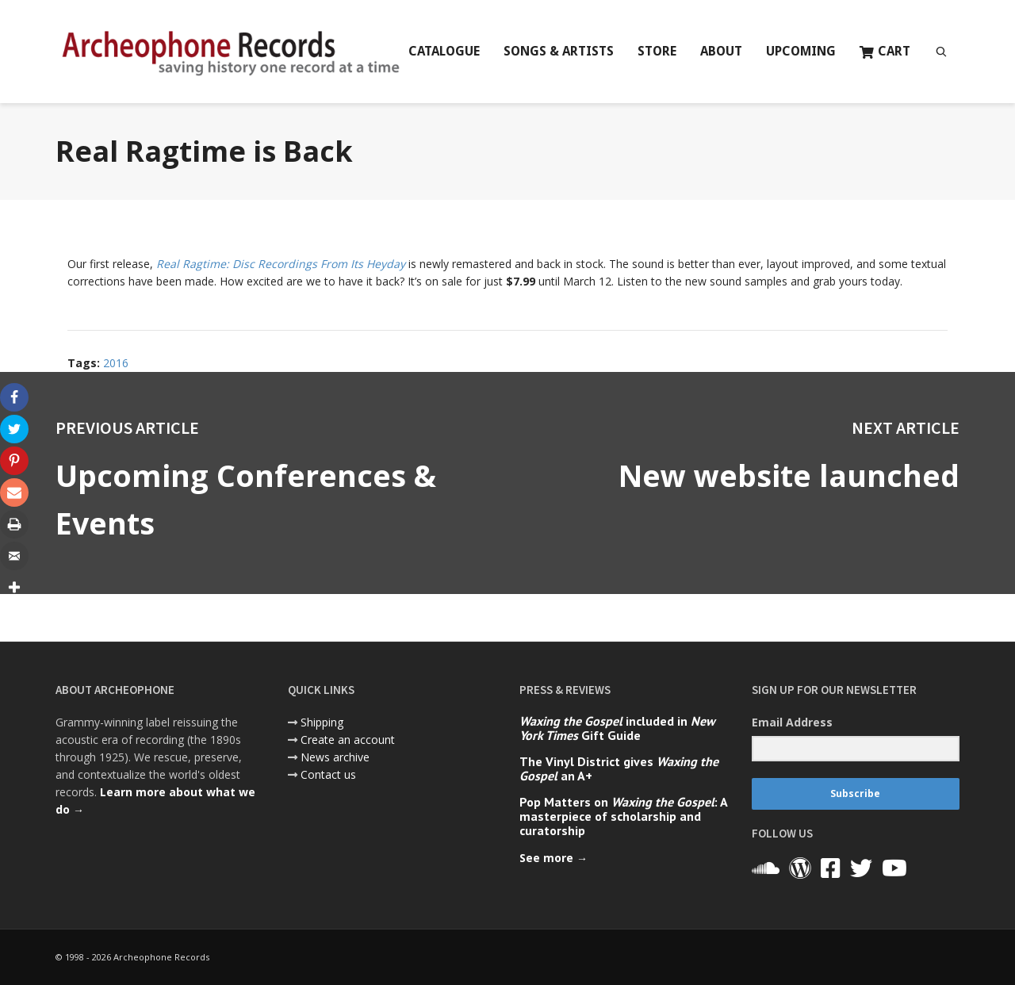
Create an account (348, 739)
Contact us (328, 774)
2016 (115, 362)
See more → (553, 857)
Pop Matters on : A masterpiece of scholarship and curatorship (623, 816)
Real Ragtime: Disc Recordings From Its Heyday (280, 263)
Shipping (322, 722)
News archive (335, 757)
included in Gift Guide (617, 728)
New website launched (787, 475)
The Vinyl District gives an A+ (618, 768)
